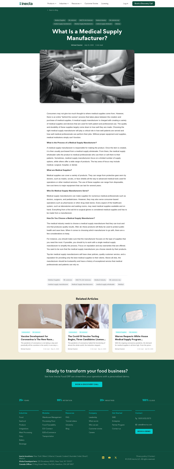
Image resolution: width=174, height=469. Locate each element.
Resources (76, 3)
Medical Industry (101, 20)
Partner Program (118, 425)
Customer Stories (91, 3)
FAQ (67, 417)
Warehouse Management (51, 417)
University (69, 425)
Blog (67, 429)
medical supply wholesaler (104, 24)
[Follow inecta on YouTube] (109, 457)
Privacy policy (141, 456)
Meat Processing (25, 432)
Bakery (21, 440)
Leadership (93, 417)
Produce (22, 425)
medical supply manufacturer (62, 24)
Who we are (93, 425)
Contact (151, 456)
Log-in (125, 3)
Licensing (104, 3)
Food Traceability (49, 425)
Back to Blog (52, 10)
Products (51, 3)
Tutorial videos (71, 421)
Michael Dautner (77, 45)
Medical (117, 24)
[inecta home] (26, 3)
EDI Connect (47, 429)
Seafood (22, 421)
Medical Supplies (60, 20)
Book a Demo (144, 431)
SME (114, 417)
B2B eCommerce (49, 432)
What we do (93, 421)
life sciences (72, 20)
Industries (64, 3)
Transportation (48, 436)
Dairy (21, 436)
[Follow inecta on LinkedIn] (103, 457)
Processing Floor (48, 421)
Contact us (116, 429)
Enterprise (116, 421)
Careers (92, 432)
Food (21, 417)
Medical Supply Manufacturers (84, 24)
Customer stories (95, 429)
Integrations (23, 429)
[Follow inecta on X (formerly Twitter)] (115, 457)
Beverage (22, 444)
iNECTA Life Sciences (86, 20)
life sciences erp (114, 20)
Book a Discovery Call (144, 3)
